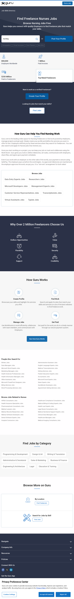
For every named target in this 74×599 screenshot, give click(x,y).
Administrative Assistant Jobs (47, 362)
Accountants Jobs (44, 377)
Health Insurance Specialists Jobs (12, 403)
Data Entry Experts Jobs (15, 179)
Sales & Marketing (38, 460)
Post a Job (67, 3)
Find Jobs (37, 110)
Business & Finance (59, 460)
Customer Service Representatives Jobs (22, 193)
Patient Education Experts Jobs (48, 374)
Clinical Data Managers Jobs (47, 415)
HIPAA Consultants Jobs (9, 400)
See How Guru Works (37, 339)
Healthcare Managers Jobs (46, 417)
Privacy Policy (41, 589)
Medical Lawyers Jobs (8, 409)
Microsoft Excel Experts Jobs (47, 379)
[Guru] (7, 3)
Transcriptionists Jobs (52, 193)
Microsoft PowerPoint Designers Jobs (13, 382)
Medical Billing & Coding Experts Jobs (50, 403)
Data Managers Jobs (8, 365)
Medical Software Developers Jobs (12, 415)
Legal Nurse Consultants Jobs (47, 409)
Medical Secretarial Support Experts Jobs (51, 412)
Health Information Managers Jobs (12, 377)
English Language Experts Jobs (48, 365)
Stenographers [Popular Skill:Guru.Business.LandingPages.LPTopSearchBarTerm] (6, 45)
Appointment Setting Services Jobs (49, 388)
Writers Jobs (5, 362)
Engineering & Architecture (14, 466)
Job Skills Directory (8, 11)
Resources (5, 553)
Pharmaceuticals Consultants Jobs (12, 406)
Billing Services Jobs (7, 385)
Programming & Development (15, 454)
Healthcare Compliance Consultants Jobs (51, 400)
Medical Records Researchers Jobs (12, 412)
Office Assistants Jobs (8, 379)
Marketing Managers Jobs (9, 371)
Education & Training (47, 466)
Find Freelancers (42, 503)
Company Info (6, 547)
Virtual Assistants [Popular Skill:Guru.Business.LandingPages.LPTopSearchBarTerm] (18, 45)
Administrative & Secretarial (14, 460)
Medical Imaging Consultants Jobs (49, 420)
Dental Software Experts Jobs (10, 417)
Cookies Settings (9, 595)
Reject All (63, 595)
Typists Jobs (33, 200)
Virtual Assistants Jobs (14, 200)
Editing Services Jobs (45, 371)
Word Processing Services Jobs (11, 388)
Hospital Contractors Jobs (9, 420)
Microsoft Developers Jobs (16, 186)
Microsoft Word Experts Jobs (10, 368)
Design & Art (37, 454)
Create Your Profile (37, 96)
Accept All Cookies (46, 595)
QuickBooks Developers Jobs (47, 385)
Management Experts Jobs (42, 186)
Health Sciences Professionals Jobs (12, 374)
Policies (4, 559)
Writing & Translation (56, 454)
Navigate (5, 541)
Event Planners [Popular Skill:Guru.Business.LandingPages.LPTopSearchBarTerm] (31, 45)
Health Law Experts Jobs (46, 406)
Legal (32, 466)
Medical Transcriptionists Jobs (48, 368)
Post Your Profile (59, 39)
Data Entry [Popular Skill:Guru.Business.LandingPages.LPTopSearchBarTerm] (41, 45)
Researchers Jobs (36, 179)
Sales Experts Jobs (44, 382)
